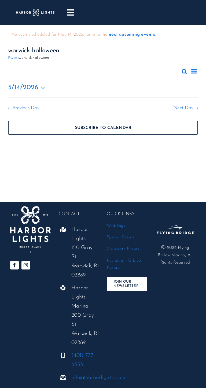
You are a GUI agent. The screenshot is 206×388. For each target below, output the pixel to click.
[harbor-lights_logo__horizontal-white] (35, 11)
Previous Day (26, 108)
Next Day (183, 108)
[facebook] (14, 265)
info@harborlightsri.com (99, 377)
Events (13, 58)
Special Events (120, 237)
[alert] (103, 35)
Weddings (116, 226)
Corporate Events (123, 249)
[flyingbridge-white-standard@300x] (175, 222)
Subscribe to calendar (103, 128)
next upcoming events (132, 34)
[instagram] (25, 265)
